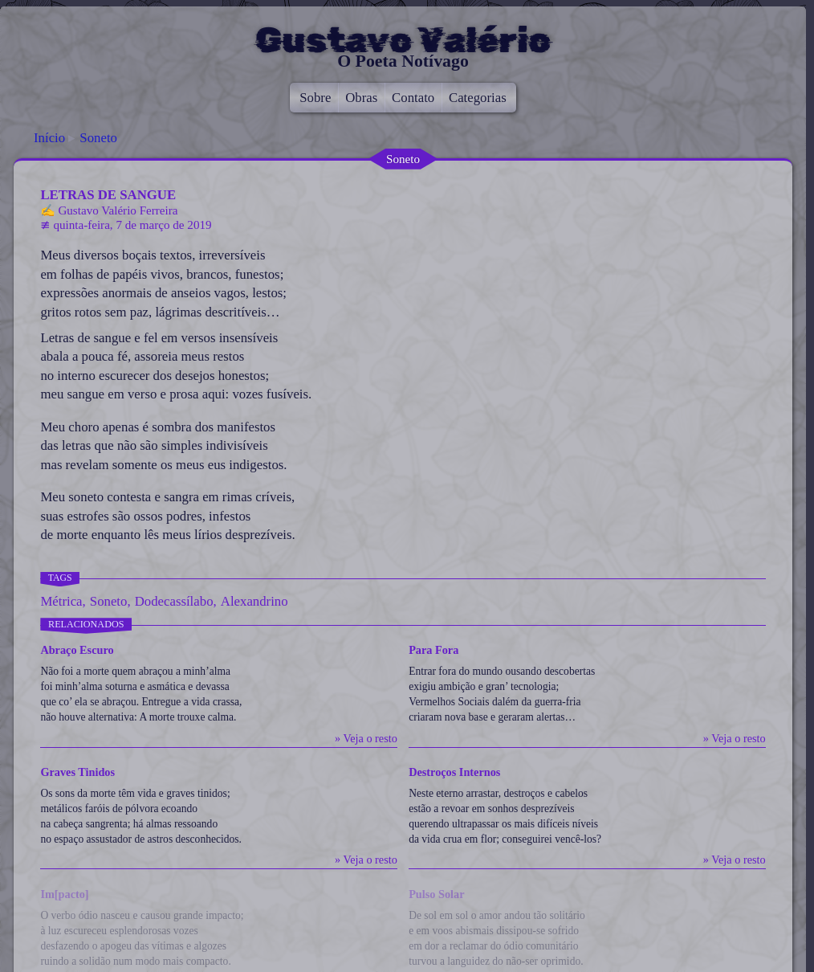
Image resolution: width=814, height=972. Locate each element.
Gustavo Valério (403, 40)
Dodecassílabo (174, 601)
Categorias (478, 97)
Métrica (61, 601)
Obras (361, 97)
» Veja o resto (366, 738)
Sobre (315, 97)
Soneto (98, 137)
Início (49, 137)
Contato (413, 97)
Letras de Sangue (108, 194)
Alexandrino (254, 601)
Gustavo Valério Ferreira (117, 210)
